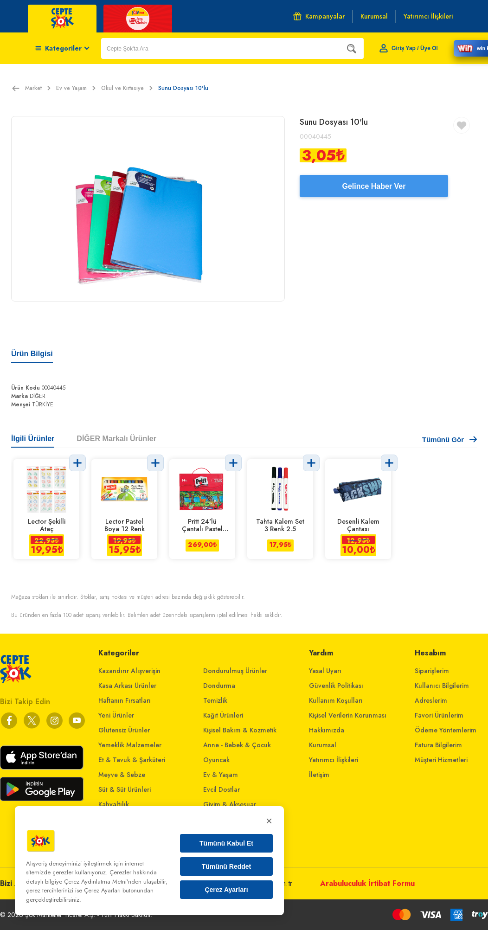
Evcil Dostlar (221, 789)
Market (38, 88)
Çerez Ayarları (226, 889)
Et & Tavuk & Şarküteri (131, 759)
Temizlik (215, 700)
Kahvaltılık (113, 804)
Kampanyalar (319, 16)
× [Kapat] (269, 821)
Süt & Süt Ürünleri (124, 789)
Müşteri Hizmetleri (441, 759)
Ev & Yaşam (220, 774)
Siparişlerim (432, 670)
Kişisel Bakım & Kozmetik (239, 730)
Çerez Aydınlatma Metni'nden (102, 881)
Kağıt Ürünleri (223, 715)
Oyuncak (216, 759)
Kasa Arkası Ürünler (127, 685)
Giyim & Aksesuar (229, 804)
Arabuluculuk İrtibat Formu (367, 883)
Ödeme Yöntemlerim (445, 730)
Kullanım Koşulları (336, 700)
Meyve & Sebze (121, 774)
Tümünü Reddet (226, 866)
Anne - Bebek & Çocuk (237, 745)
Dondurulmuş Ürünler (235, 670)
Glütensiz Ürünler (124, 730)
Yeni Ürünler (116, 715)
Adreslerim (431, 700)
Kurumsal (322, 745)
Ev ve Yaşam (76, 88)
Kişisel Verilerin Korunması (347, 715)
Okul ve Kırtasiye (127, 88)
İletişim (319, 774)
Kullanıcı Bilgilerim (442, 685)
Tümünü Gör (449, 439)
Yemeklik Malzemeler (129, 745)
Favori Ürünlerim (439, 715)
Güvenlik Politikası (336, 685)
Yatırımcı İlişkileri (333, 759)
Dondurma (219, 685)
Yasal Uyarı (325, 670)
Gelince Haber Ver (374, 186)
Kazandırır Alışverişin (129, 670)
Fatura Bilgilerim (438, 745)
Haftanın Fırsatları (124, 700)
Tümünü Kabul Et (226, 843)
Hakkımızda (326, 730)
